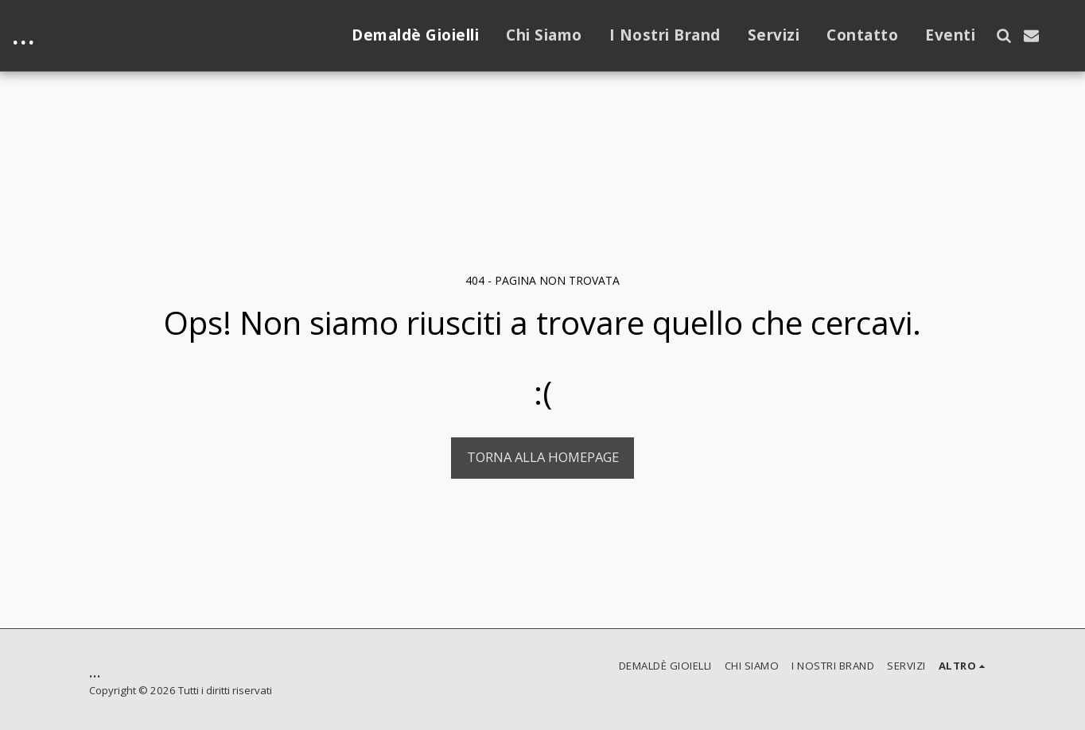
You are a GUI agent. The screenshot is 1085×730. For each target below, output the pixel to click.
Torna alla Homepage (543, 457)
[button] (1003, 35)
